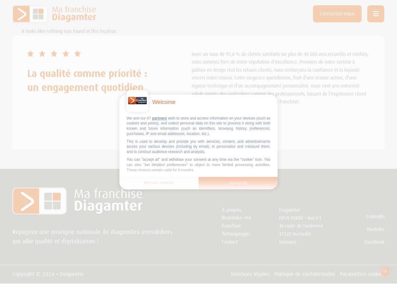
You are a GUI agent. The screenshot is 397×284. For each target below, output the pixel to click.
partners (159, 118)
